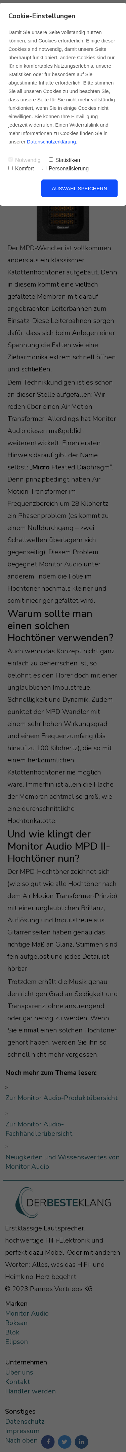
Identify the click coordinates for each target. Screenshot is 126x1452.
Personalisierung (65, 168)
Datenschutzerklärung (51, 141)
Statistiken (64, 160)
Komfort (21, 168)
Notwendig (24, 160)
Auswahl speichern (79, 188)
